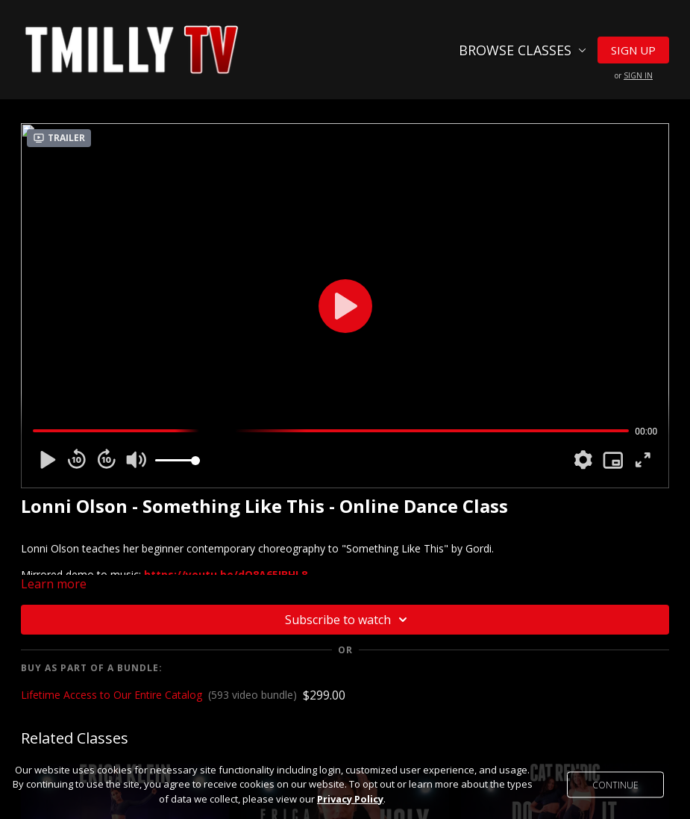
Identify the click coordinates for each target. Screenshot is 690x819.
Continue (615, 784)
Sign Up (633, 50)
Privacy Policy (350, 799)
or (634, 75)
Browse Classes (522, 50)
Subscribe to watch (348, 620)
